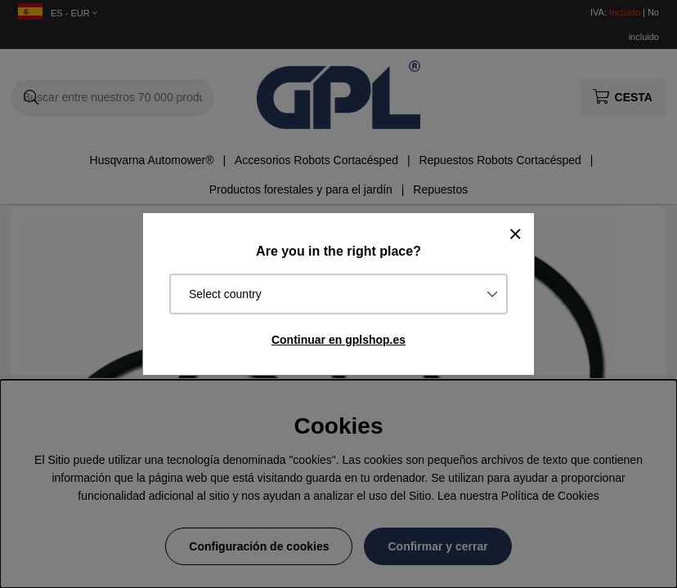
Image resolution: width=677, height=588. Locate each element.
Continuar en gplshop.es (338, 339)
